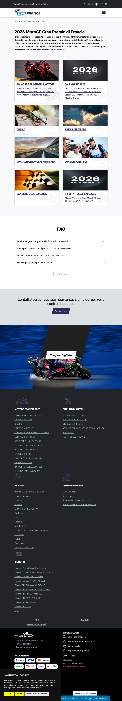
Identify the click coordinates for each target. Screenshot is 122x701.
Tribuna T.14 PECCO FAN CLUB (28, 593)
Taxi (16, 517)
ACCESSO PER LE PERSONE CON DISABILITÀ (83, 428)
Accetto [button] (9, 694)
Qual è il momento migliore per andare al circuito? (41, 255)
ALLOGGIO (19, 534)
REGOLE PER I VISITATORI (75, 419)
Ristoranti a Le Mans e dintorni (76, 500)
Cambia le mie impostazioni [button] (37, 694)
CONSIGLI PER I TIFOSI (76, 161)
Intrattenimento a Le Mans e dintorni (79, 504)
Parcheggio (19, 513)
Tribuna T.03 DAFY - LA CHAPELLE (29, 580)
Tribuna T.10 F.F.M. (22, 606)
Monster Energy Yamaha (27, 88)
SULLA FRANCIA (70, 491)
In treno (18, 504)
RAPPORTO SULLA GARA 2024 (28, 458)
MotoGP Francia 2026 (87, 94)
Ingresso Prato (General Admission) (30, 568)
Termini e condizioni (23, 643)
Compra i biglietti (61, 355)
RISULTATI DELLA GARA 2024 (28, 449)
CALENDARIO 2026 (75, 84)
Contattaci (61, 311)
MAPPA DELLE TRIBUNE (74, 436)
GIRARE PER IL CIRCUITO (26, 508)
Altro (16, 611)
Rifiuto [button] (19, 694)
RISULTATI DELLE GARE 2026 (80, 193)
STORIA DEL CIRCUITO (73, 424)
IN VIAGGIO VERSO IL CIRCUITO (29, 491)
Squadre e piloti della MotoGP (35, 84)
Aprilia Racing (40, 91)
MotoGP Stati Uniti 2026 (81, 91)
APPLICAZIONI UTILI (24, 547)
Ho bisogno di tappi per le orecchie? (34, 262)
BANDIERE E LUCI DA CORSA (32, 193)
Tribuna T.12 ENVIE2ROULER (27, 598)
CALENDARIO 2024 (23, 454)
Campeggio (19, 543)
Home (17, 21)
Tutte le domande (61, 274)
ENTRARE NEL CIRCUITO (74, 415)
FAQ (37, 620)
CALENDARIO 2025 (23, 462)
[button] (42, 94)
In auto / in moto (22, 496)
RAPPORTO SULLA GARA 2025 (28, 466)
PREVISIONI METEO (75, 129)
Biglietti (85, 620)
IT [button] (98, 3)
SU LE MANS (68, 496)
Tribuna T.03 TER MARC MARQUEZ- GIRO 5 (33, 572)
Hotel (17, 538)
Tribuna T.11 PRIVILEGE (25, 602)
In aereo (18, 500)
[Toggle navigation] (104, 12)
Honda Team (28, 91)
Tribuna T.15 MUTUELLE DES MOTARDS (32, 589)
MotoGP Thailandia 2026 (76, 88)
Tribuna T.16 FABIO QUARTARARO (29, 585)
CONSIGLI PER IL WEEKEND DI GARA (36, 161)
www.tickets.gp (36, 624)
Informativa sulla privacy (25, 647)
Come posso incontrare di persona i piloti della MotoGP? (44, 248)
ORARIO (21, 129)
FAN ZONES (68, 432)
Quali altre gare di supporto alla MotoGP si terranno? (42, 241)
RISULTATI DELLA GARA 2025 (28, 471)
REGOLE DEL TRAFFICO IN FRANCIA (31, 530)
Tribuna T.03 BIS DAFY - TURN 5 (28, 576)
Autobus (18, 521)
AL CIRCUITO (20, 526)
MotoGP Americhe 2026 (76, 198)
